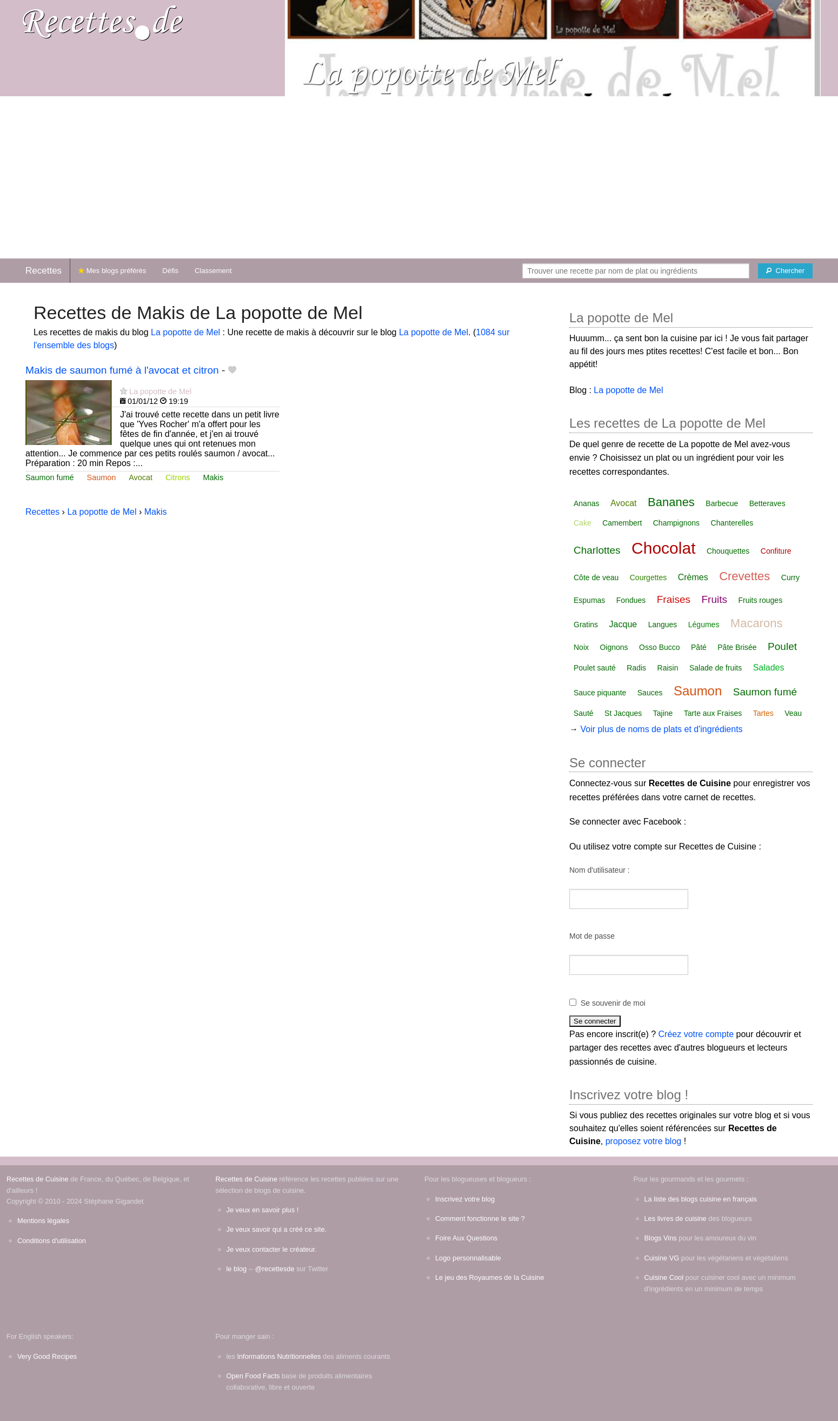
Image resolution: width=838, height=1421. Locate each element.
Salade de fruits (715, 667)
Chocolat (663, 548)
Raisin (668, 667)
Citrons (177, 477)
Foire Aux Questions (466, 1238)
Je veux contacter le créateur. (272, 1249)
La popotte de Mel (185, 332)
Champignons (676, 523)
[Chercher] (785, 270)
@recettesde (275, 1269)
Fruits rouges (760, 600)
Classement (213, 271)
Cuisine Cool (664, 1277)
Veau (793, 713)
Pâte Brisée (736, 647)
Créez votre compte (696, 1034)
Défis (170, 271)
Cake (582, 523)
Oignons (614, 647)
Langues (662, 624)
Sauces (650, 692)
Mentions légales (43, 1221)
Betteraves (767, 503)
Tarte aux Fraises (713, 713)
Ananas (586, 503)
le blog (237, 1269)
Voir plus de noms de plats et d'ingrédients (661, 729)
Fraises (673, 599)
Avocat (140, 477)
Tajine (663, 713)
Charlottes (597, 550)
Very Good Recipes (47, 1356)
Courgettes (648, 577)
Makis (213, 477)
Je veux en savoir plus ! (263, 1210)
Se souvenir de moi (613, 1003)
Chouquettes (728, 551)
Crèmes (693, 577)
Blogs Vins (660, 1238)
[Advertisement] (419, 177)
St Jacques (623, 713)
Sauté (584, 713)
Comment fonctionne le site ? (480, 1218)
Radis (636, 667)
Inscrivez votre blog (465, 1199)
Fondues (631, 600)
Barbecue (722, 503)
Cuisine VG (662, 1258)
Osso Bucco (659, 647)
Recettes (43, 270)
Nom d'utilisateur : (599, 870)
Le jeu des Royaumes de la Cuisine (489, 1277)
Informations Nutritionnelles (279, 1356)
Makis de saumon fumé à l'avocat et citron (122, 370)
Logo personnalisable (468, 1258)
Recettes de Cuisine (37, 1179)
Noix (581, 647)
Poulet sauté (595, 667)
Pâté (699, 647)
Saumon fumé (49, 477)
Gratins (586, 624)
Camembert (622, 523)
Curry (790, 577)
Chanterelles (732, 523)
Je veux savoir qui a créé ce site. (277, 1229)
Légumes (704, 624)
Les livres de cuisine (675, 1218)
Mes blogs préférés (112, 271)
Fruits (715, 599)
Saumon (101, 477)
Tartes (763, 713)
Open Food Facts (253, 1376)
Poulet (782, 646)
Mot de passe (592, 936)
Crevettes (744, 576)
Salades (768, 667)
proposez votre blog (644, 1141)
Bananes (671, 502)
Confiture (776, 551)
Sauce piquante (600, 692)
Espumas (589, 600)
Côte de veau (596, 577)
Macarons (756, 623)
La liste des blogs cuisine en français (700, 1199)
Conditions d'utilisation (51, 1241)
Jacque (623, 624)
